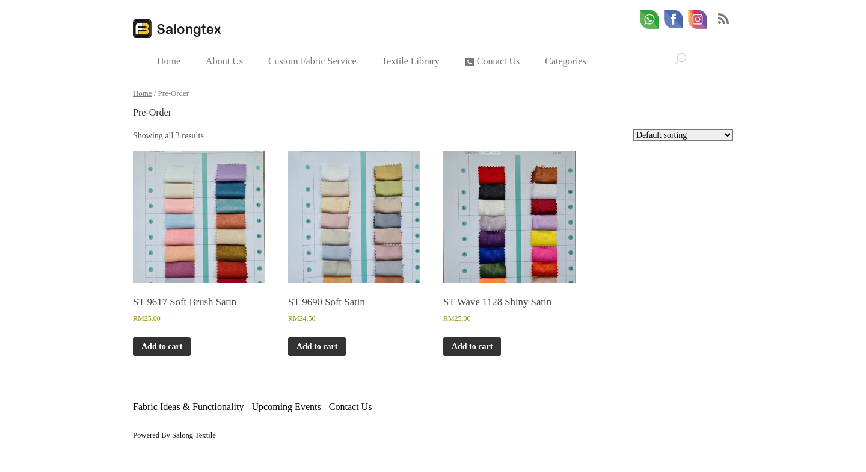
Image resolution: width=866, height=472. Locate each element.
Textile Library (411, 61)
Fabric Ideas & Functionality (188, 407)
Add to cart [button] (161, 346)
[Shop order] (683, 135)
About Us (224, 61)
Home (168, 61)
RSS (723, 19)
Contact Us (492, 61)
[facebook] (673, 20)
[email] (697, 20)
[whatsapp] (649, 20)
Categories (565, 61)
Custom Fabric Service (312, 61)
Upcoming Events (286, 407)
